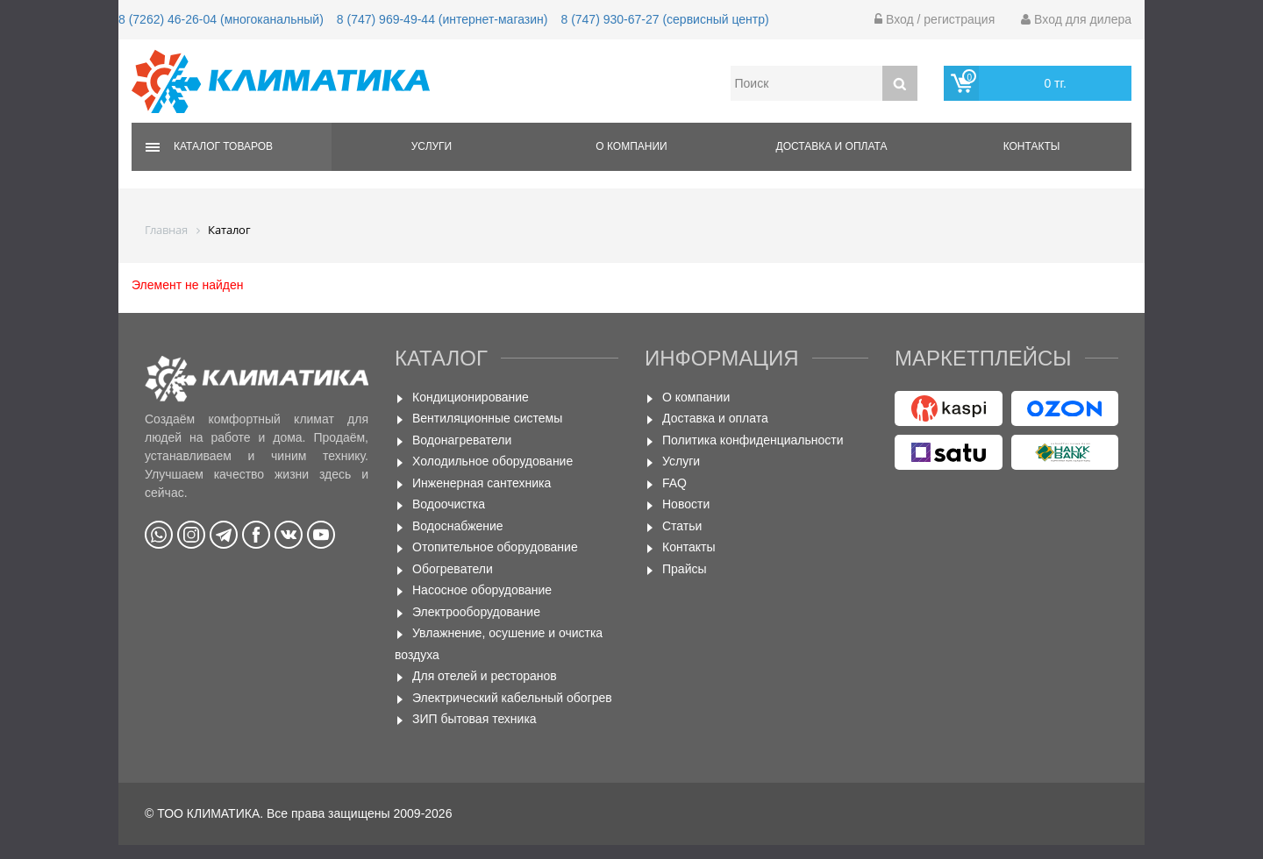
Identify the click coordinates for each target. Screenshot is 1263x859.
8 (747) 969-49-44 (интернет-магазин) (442, 19)
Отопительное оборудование (495, 547)
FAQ (674, 483)
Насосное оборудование (482, 590)
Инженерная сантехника (481, 483)
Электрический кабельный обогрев (512, 698)
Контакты (1031, 146)
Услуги (432, 146)
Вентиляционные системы (487, 418)
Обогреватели (452, 569)
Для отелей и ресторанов (484, 676)
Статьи (682, 526)
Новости (686, 504)
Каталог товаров (223, 146)
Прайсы (684, 569)
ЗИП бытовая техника (474, 719)
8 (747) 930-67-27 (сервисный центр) (664, 19)
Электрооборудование (476, 612)
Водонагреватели (461, 440)
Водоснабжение (457, 526)
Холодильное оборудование (492, 461)
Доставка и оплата (832, 146)
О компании (631, 146)
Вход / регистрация (934, 19)
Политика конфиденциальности (753, 440)
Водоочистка (448, 504)
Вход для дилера (1076, 19)
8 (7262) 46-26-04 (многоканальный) (221, 19)
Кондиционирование (470, 397)
